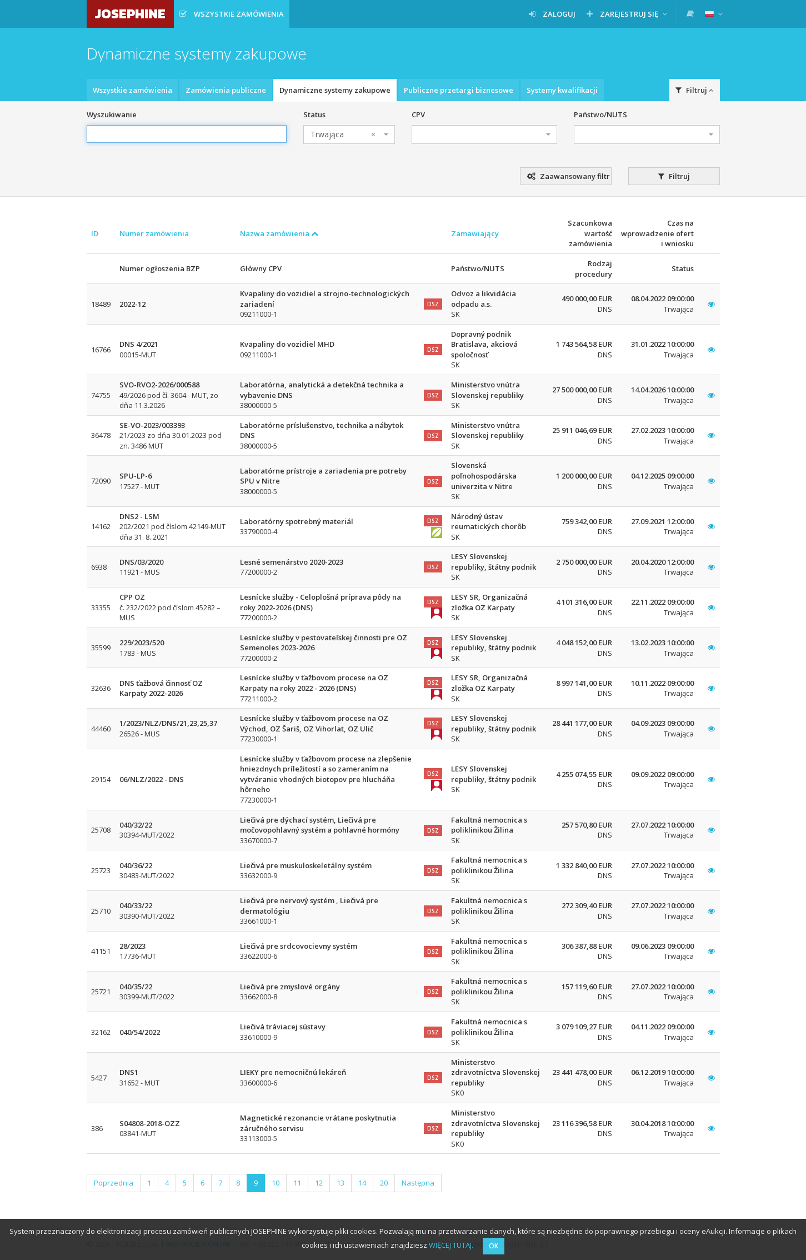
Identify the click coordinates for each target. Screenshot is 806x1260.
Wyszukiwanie (112, 114)
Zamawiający (475, 233)
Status (314, 114)
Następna (418, 1183)
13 (340, 1183)
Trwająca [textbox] (343, 134)
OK (493, 1246)
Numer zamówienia (154, 233)
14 (362, 1183)
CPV (418, 114)
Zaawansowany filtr (568, 176)
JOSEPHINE (130, 13)
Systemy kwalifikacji (562, 90)
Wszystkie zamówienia (132, 90)
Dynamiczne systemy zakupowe (335, 90)
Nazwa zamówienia (279, 233)
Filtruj (694, 90)
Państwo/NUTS (600, 114)
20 (384, 1183)
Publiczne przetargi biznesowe (458, 90)
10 (275, 1183)
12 (319, 1183)
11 (297, 1183)
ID (94, 233)
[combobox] (349, 134)
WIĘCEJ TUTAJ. (451, 1245)
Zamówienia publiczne (226, 90)
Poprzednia (113, 1183)
